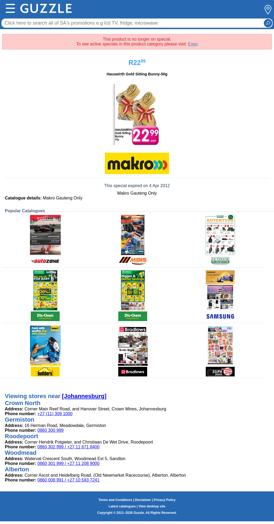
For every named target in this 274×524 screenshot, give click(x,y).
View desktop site (151, 506)
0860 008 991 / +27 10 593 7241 (68, 480)
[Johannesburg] (84, 396)
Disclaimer (143, 500)
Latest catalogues (122, 506)
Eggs (193, 44)
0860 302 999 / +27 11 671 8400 (68, 447)
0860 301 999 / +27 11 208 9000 (68, 463)
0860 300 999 (50, 430)
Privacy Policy (165, 500)
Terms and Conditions (115, 500)
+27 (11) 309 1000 (55, 413)
